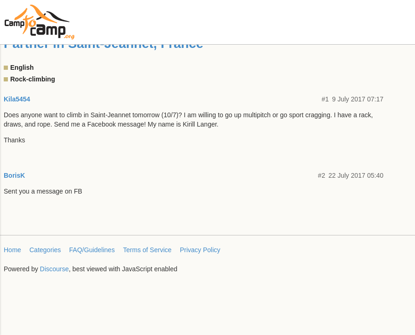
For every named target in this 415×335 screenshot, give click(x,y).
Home (12, 250)
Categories (45, 250)
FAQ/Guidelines (92, 250)
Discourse (54, 269)
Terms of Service (147, 250)
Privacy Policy (200, 250)
